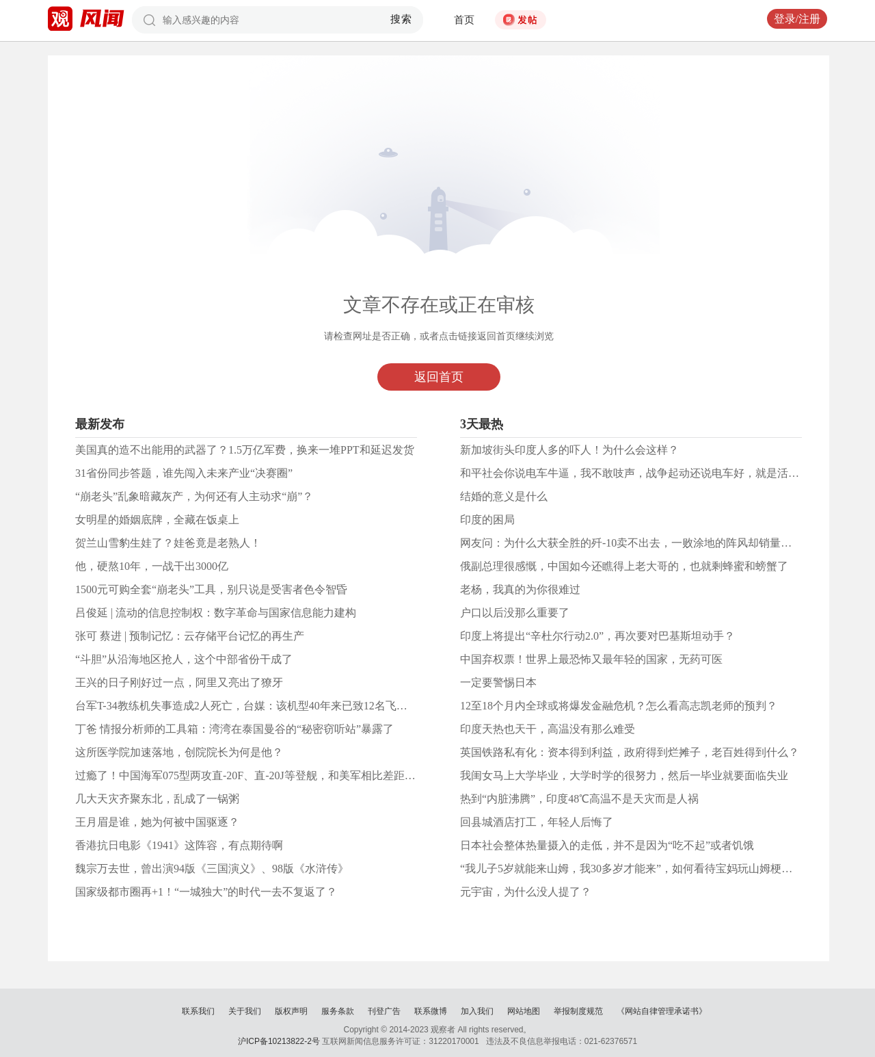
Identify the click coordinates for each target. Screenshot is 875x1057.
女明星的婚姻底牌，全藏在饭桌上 (157, 519)
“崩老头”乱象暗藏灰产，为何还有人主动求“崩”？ (194, 496)
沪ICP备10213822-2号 (279, 1041)
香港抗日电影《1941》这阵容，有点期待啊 (179, 845)
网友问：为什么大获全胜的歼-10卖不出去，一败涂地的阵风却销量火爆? (633, 543)
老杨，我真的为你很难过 (520, 589)
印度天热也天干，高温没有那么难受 (547, 729)
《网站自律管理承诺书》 (662, 1011)
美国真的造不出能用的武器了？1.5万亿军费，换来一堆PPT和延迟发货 (244, 450)
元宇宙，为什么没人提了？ (525, 892)
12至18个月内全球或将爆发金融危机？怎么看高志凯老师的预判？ (618, 706)
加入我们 (477, 1011)
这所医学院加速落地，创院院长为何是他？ (179, 752)
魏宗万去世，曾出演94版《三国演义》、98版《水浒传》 (212, 868)
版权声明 (291, 1011)
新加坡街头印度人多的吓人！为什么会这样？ (569, 450)
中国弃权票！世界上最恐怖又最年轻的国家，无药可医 (591, 659)
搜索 (401, 19)
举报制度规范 (578, 1011)
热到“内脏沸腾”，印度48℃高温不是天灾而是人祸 (579, 799)
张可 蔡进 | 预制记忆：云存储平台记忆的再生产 (189, 636)
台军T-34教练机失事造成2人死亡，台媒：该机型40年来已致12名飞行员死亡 (257, 706)
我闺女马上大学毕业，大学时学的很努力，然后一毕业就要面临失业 (624, 775)
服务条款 (337, 1011)
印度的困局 (487, 519)
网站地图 (523, 1011)
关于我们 (244, 1011)
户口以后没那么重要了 (514, 612)
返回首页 (438, 377)
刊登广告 (384, 1011)
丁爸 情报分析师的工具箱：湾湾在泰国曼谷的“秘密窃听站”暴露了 (234, 729)
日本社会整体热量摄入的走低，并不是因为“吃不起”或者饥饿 (607, 845)
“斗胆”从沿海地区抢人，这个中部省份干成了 (184, 659)
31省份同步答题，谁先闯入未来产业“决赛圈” (184, 473)
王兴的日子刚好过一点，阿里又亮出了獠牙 (179, 682)
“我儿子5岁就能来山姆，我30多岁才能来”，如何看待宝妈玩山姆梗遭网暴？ (642, 868)
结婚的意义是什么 (504, 496)
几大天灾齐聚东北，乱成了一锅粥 (157, 799)
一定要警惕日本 (498, 682)
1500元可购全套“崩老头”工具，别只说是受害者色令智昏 (211, 589)
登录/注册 (797, 19)
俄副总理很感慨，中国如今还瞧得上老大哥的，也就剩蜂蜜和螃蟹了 (624, 566)
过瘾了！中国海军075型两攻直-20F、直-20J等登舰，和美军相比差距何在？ (256, 775)
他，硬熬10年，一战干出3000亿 (151, 566)
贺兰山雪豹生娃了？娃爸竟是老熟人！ (168, 543)
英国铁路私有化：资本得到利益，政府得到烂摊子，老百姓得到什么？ (629, 752)
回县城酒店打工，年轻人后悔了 (536, 822)
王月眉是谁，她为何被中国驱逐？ (157, 822)
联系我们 (198, 1011)
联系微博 (430, 1011)
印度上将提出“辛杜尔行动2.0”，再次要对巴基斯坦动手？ (597, 636)
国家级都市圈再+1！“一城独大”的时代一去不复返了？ (206, 892)
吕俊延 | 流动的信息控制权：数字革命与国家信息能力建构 (215, 612)
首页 (464, 19)
